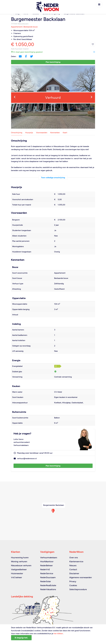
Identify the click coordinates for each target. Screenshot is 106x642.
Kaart (65, 132)
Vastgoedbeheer (19, 569)
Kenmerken (55, 132)
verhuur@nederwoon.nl (27, 458)
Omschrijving (16, 132)
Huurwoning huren (20, 557)
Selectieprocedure (78, 589)
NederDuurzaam (48, 577)
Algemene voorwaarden (80, 577)
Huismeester (17, 573)
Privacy (72, 581)
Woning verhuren (19, 561)
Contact (73, 569)
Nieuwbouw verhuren (21, 565)
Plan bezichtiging (53, 62)
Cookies (73, 585)
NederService (46, 573)
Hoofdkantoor (46, 561)
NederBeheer (46, 565)
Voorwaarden (41, 132)
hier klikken (58, 633)
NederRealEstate (48, 585)
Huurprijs (29, 132)
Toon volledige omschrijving (53, 177)
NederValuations (48, 589)
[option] (53, 97)
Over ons (73, 557)
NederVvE (45, 569)
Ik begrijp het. (21, 637)
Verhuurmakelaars (48, 557)
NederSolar (45, 581)
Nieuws (72, 565)
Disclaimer (74, 573)
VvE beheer (16, 577)
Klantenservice (76, 561)
